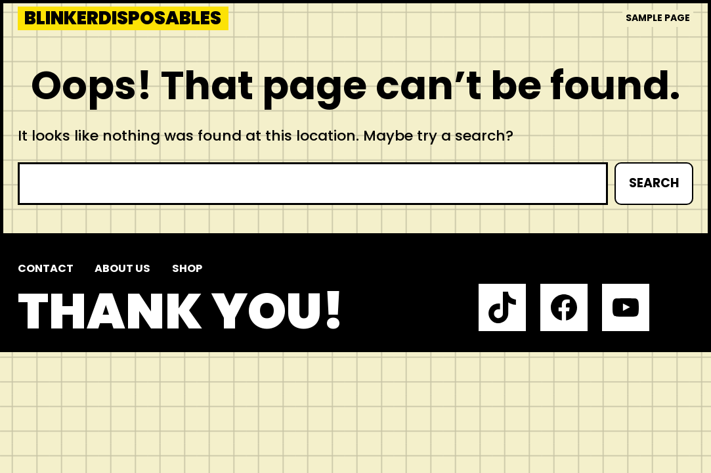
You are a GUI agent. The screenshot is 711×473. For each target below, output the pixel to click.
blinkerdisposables (122, 18)
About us (122, 268)
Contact (46, 268)
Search (654, 183)
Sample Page (658, 17)
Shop (187, 268)
